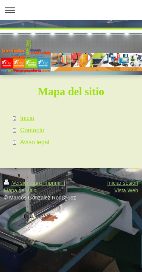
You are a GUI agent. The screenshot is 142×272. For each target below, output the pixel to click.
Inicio (27, 118)
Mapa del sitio (20, 190)
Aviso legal (34, 142)
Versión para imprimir (34, 183)
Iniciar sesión (122, 183)
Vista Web (126, 190)
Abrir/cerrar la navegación (71, 10)
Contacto (32, 130)
